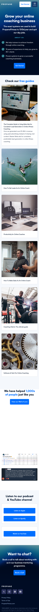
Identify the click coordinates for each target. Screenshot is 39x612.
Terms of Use (6, 600)
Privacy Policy (6, 597)
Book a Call (19, 573)
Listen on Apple (19, 511)
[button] (34, 4)
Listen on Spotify (20, 519)
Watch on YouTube (19, 534)
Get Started (25, 4)
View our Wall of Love (19, 402)
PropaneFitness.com (8, 603)
